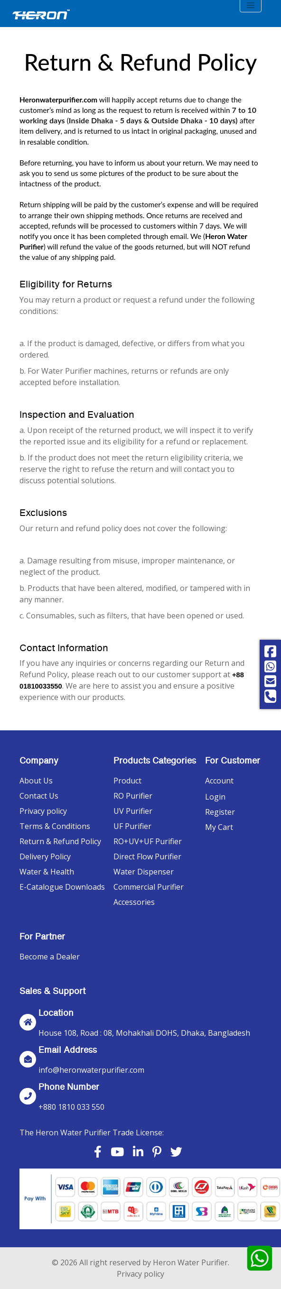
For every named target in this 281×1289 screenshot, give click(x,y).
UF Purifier (132, 826)
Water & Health (46, 871)
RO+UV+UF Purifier (147, 841)
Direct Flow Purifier (147, 856)
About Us (36, 780)
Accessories (134, 902)
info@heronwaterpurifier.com (91, 1070)
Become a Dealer (49, 956)
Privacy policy (43, 811)
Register (220, 812)
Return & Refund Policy (60, 841)
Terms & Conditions (54, 826)
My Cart (219, 827)
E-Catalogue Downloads (62, 887)
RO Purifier (132, 796)
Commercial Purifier (148, 887)
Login (215, 797)
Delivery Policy (45, 856)
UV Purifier (132, 811)
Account (219, 780)
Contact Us (38, 796)
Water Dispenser (143, 871)
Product (127, 780)
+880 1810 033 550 (71, 1107)
